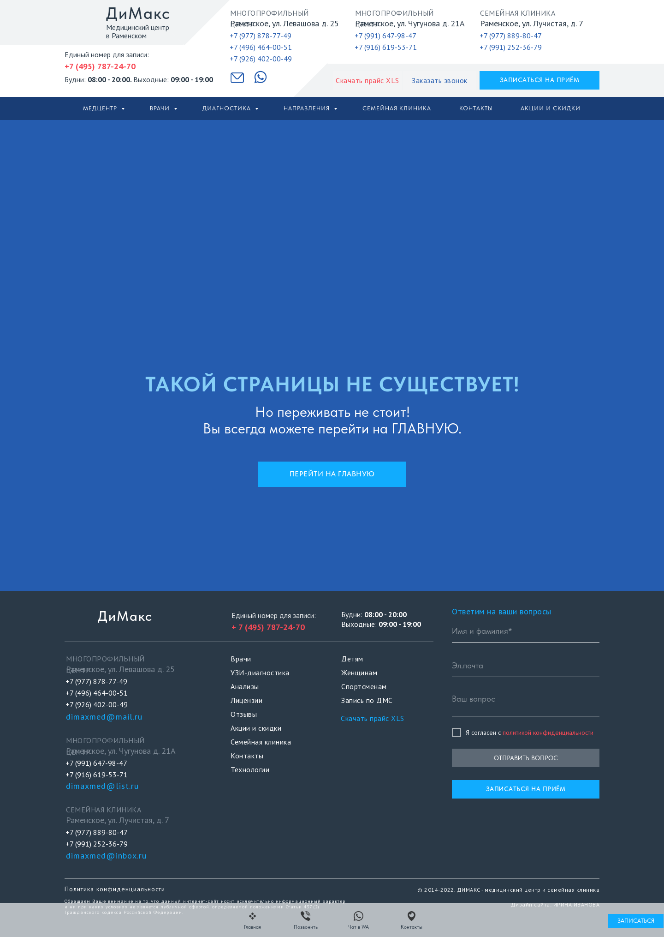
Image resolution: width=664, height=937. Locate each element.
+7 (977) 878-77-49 (260, 35)
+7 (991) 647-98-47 (385, 35)
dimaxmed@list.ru (102, 786)
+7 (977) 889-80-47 (511, 35)
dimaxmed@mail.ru (104, 716)
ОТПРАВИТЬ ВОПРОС (526, 758)
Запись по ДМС (367, 700)
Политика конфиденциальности (115, 889)
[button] (439, 80)
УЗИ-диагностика (260, 672)
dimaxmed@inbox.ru (106, 855)
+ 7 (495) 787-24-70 (268, 627)
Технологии (250, 769)
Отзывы (244, 714)
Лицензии (246, 700)
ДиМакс (138, 13)
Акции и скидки (551, 108)
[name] (525, 631)
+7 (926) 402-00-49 (261, 58)
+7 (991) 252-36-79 (511, 47)
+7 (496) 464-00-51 (261, 47)
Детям (352, 658)
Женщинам (359, 672)
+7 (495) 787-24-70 (100, 66)
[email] (525, 665)
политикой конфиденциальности (548, 732)
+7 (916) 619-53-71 (386, 47)
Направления (308, 108)
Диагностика (227, 108)
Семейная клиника (396, 108)
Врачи (161, 108)
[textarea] (525, 702)
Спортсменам (364, 686)
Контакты (476, 108)
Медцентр (101, 108)
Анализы (245, 686)
